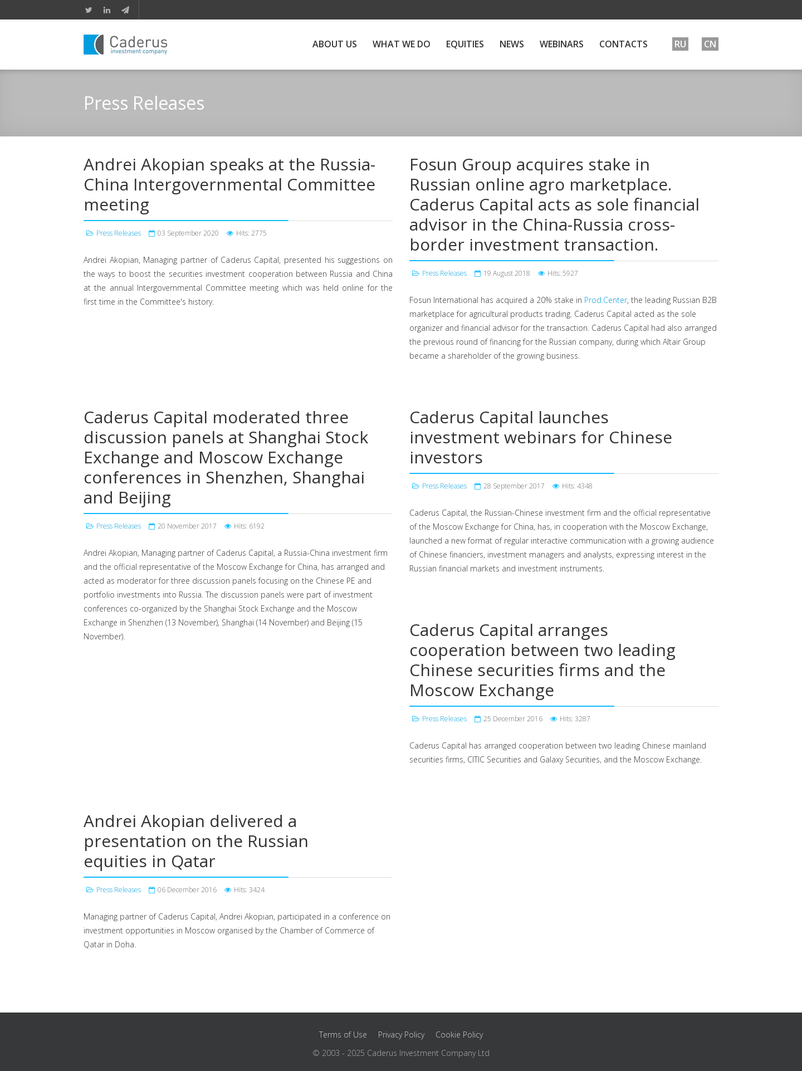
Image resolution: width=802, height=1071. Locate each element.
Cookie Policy (459, 1034)
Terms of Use (343, 1034)
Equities (465, 44)
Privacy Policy (401, 1034)
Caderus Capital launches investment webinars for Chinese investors (540, 436)
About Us (334, 44)
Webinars (562, 44)
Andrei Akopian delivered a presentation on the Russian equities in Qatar (196, 840)
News (512, 44)
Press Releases (118, 233)
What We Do (402, 44)
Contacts (623, 44)
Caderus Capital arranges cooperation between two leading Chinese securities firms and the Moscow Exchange (542, 659)
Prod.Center (605, 300)
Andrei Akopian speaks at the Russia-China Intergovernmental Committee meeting (229, 184)
